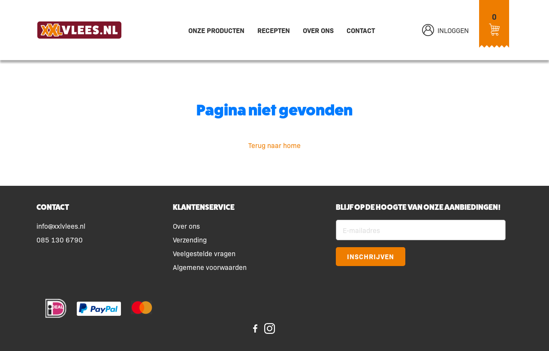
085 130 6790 (59, 239)
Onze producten (216, 30)
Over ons (318, 30)
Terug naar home (274, 145)
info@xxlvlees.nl (60, 225)
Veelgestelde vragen (204, 253)
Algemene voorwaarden (210, 267)
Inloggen (445, 30)
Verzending (190, 239)
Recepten (273, 30)
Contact (361, 30)
